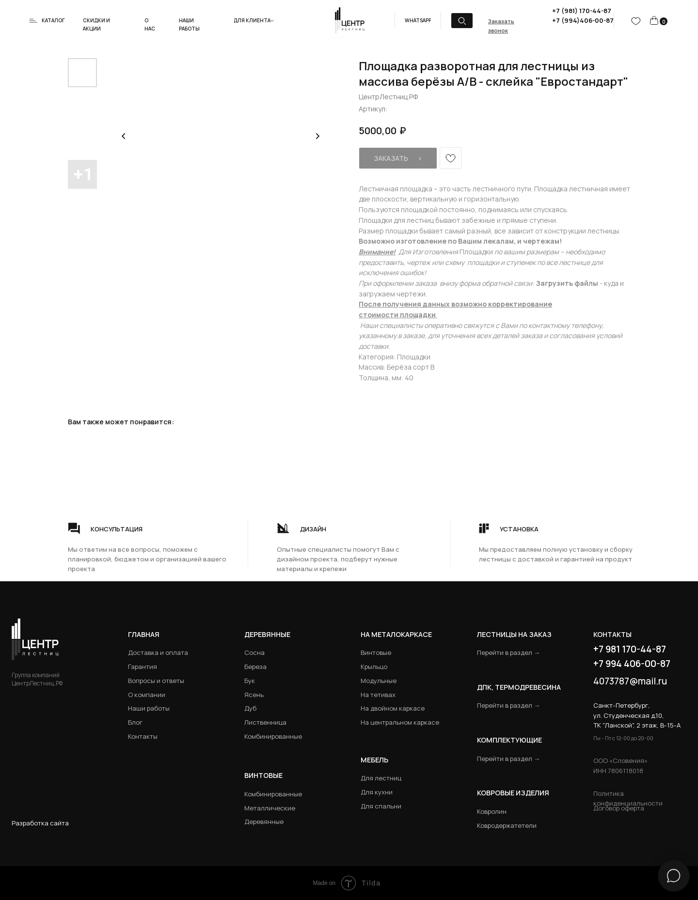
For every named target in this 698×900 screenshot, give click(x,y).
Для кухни (377, 792)
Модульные (379, 680)
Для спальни (381, 806)
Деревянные (267, 634)
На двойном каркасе (393, 708)
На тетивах (378, 694)
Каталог (53, 20)
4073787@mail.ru (630, 681)
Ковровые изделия (513, 792)
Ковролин (492, 811)
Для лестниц (381, 778)
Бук (249, 680)
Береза (255, 666)
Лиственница (265, 722)
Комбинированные (273, 736)
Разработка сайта (40, 823)
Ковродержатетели (507, 825)
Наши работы (149, 708)
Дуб (250, 708)
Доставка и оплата (158, 652)
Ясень (254, 694)
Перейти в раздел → (508, 652)
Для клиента (252, 20)
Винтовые (376, 652)
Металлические (269, 808)
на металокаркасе (396, 634)
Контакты (143, 736)
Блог (135, 722)
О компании (146, 694)
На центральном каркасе (400, 722)
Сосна (254, 652)
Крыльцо (374, 666)
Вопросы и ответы (156, 680)
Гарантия (142, 666)
